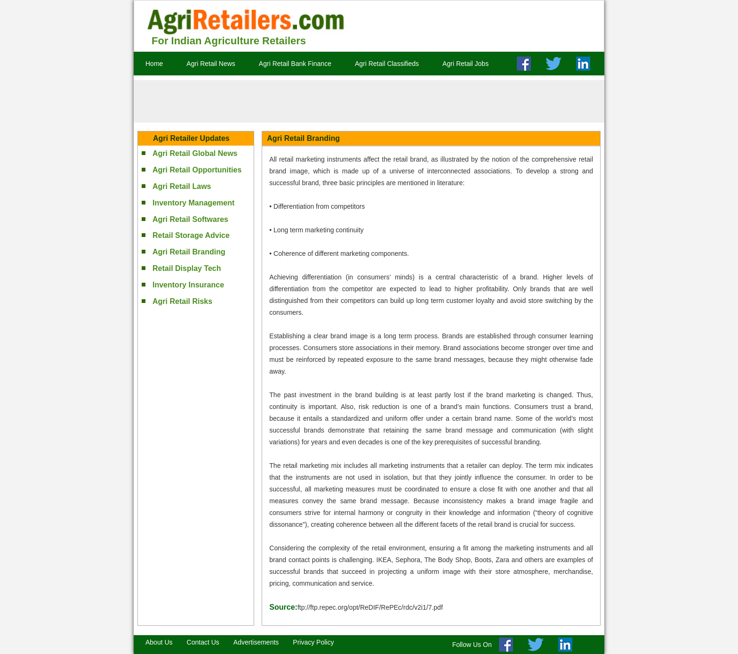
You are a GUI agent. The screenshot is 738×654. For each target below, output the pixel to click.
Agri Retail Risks (182, 301)
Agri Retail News (210, 63)
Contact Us (203, 642)
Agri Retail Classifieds (387, 63)
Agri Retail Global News (194, 153)
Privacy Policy (313, 642)
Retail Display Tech (186, 268)
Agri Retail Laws (181, 186)
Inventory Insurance (188, 285)
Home (154, 63)
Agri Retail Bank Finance (295, 63)
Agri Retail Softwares (190, 219)
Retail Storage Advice (191, 235)
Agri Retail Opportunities (196, 170)
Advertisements (256, 642)
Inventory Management (193, 203)
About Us (159, 642)
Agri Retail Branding (188, 252)
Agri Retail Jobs (465, 63)
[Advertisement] (369, 101)
